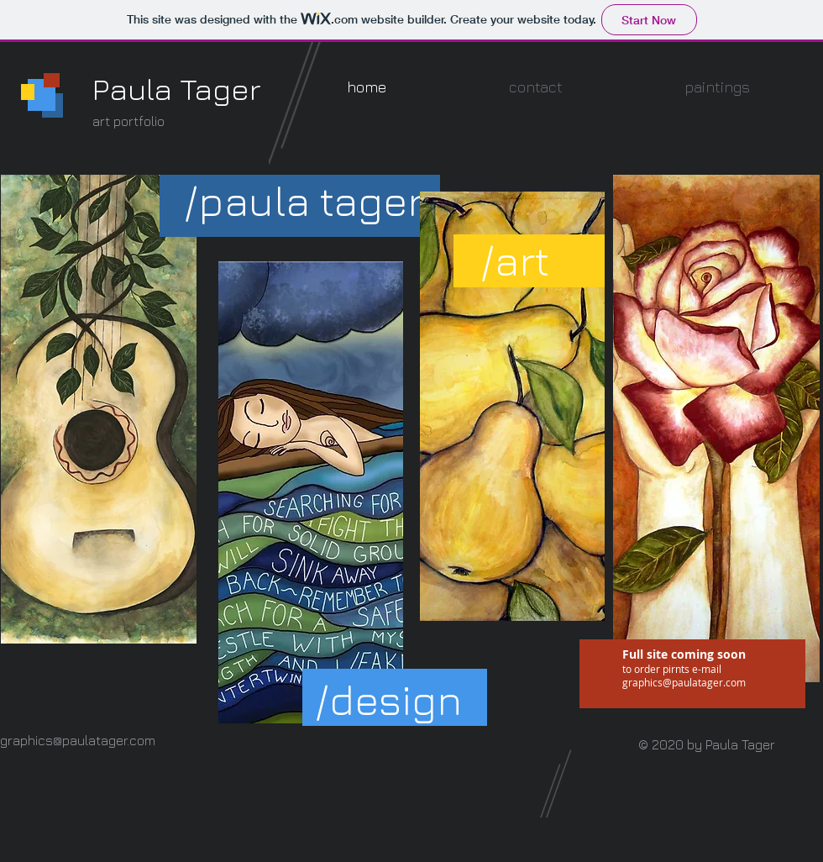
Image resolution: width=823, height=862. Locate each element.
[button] (303, 201)
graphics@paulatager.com (684, 682)
